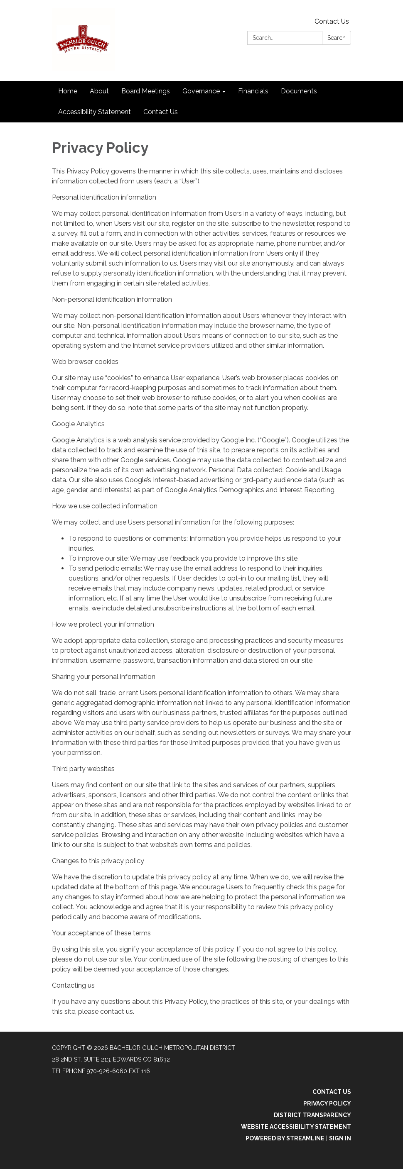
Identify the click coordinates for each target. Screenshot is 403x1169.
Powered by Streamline (285, 1138)
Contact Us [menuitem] (160, 112)
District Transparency (312, 1115)
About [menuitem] (99, 91)
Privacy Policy (327, 1103)
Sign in (340, 1138)
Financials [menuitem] (253, 91)
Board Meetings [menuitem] (145, 91)
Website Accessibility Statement (296, 1126)
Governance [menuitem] (201, 91)
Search (336, 37)
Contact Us (332, 21)
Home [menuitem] (67, 91)
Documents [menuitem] (299, 91)
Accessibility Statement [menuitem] (94, 112)
